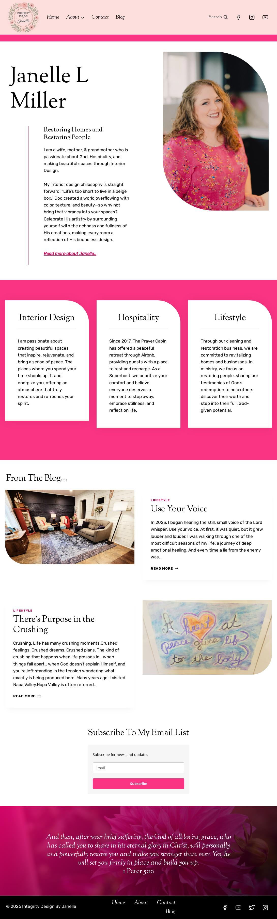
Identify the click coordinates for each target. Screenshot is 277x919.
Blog (120, 17)
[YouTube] (265, 17)
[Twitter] (251, 907)
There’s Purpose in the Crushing (54, 624)
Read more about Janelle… (70, 253)
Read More (164, 568)
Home (53, 17)
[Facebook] (238, 17)
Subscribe (138, 783)
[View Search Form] (218, 17)
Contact (100, 17)
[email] (138, 767)
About (141, 903)
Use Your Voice (179, 509)
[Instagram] (251, 17)
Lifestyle (160, 500)
